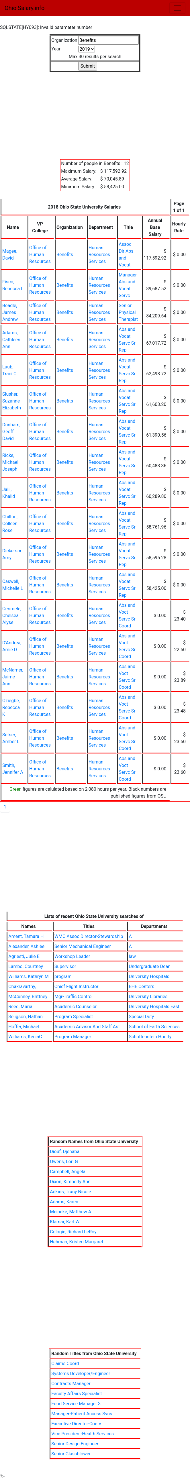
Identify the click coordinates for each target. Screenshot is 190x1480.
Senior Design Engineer (74, 1443)
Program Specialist (73, 1016)
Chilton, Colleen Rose (9, 523)
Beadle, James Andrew (10, 312)
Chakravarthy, (22, 986)
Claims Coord (65, 1363)
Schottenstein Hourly (150, 1036)
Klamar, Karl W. (65, 1221)
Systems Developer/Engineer (80, 1373)
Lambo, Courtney (25, 966)
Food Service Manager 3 (76, 1403)
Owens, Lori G (64, 1161)
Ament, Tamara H (26, 936)
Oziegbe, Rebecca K (11, 707)
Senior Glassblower (71, 1454)
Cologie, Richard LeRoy (73, 1231)
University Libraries (148, 996)
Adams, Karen (64, 1201)
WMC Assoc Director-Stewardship (88, 936)
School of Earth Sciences (154, 1026)
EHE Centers (141, 986)
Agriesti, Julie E (24, 956)
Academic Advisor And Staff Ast (87, 1026)
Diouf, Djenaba (64, 1151)
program (63, 976)
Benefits (64, 254)
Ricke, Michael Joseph (10, 462)
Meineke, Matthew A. (71, 1211)
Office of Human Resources (40, 254)
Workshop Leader (72, 956)
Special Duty (141, 1016)
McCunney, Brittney (27, 996)
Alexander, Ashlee (26, 946)
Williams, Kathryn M (28, 976)
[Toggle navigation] (177, 8)
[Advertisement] (95, 112)
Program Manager (72, 1036)
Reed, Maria (20, 1006)
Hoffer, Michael (23, 1026)
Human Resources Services (99, 254)
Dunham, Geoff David (11, 431)
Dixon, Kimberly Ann (70, 1181)
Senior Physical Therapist (128, 312)
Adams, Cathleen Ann (11, 339)
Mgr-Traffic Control (73, 996)
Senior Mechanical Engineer (82, 946)
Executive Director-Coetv (76, 1423)
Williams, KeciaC (25, 1036)
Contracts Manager (70, 1383)
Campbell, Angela (67, 1171)
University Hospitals (149, 976)
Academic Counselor (75, 1006)
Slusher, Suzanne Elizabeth (11, 401)
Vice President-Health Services (82, 1433)
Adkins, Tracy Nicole (70, 1191)
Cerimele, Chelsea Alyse (11, 615)
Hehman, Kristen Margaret (76, 1242)
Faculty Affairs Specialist (76, 1393)
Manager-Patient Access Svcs (81, 1413)
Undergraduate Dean (150, 966)
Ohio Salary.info (24, 8)
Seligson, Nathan (25, 1016)
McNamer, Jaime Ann (12, 676)
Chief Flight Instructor (76, 986)
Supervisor (65, 966)
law (132, 956)
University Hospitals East (154, 1006)
